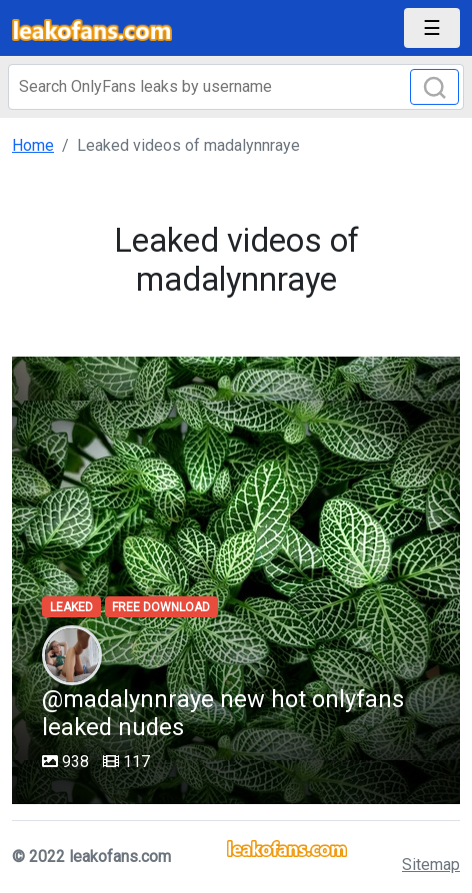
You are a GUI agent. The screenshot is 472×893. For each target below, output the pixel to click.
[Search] (236, 87)
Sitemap (431, 864)
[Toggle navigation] (432, 28)
